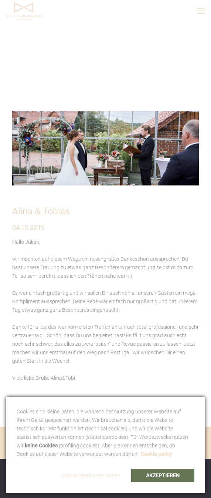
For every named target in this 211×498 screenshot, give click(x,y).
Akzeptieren (163, 475)
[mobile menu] (201, 11)
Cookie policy (156, 454)
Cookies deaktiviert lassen (90, 475)
